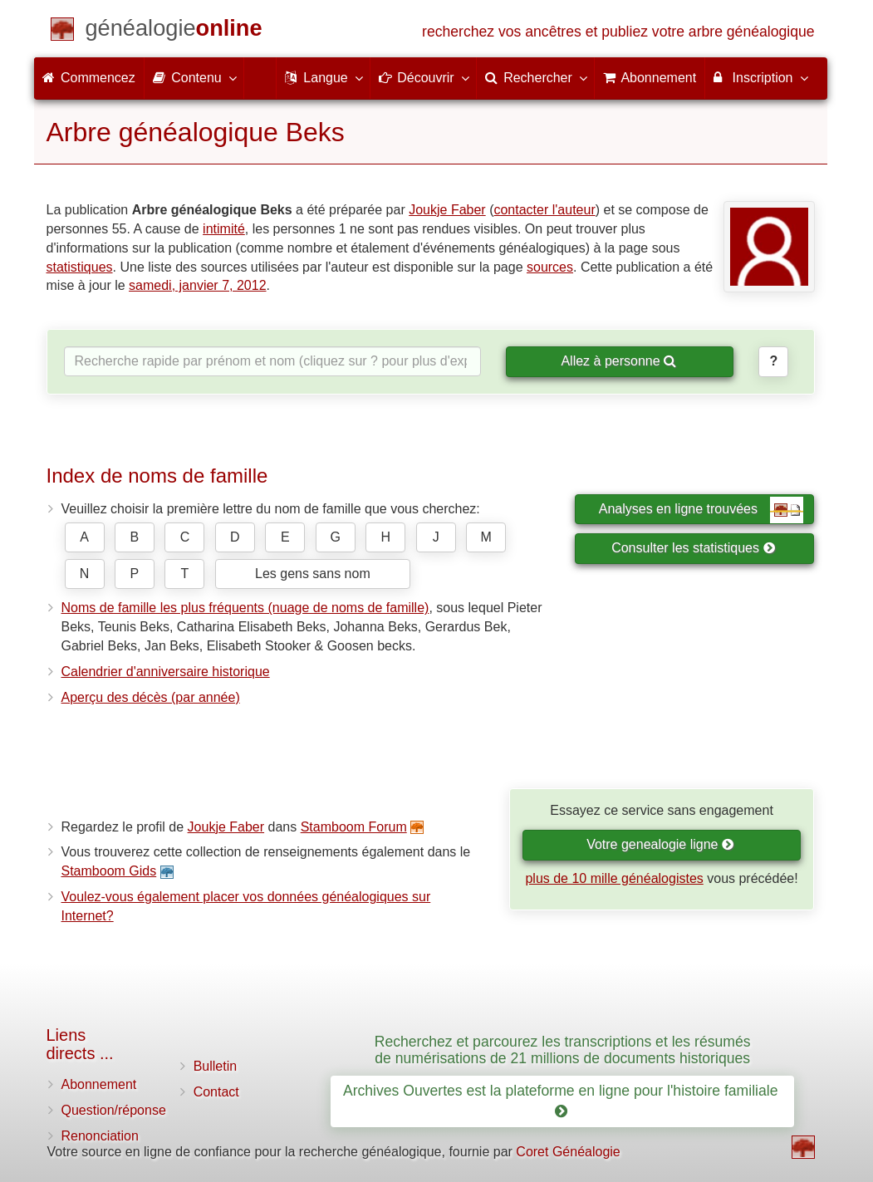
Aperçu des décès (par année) (150, 697)
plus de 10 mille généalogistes (614, 878)
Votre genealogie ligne (660, 844)
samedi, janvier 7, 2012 (197, 285)
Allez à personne (618, 361)
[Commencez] (174, 31)
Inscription (760, 77)
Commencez (88, 78)
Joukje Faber (447, 210)
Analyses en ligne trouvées (701, 510)
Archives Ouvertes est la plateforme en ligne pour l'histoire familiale (562, 1101)
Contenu (194, 77)
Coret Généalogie (568, 1152)
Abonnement (99, 1084)
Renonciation (100, 1136)
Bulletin (215, 1066)
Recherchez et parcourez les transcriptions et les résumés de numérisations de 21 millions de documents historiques (563, 1049)
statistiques (80, 267)
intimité (224, 229)
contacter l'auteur (544, 210)
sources (550, 267)
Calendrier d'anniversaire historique (165, 672)
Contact (216, 1092)
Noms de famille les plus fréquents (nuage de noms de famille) (245, 608)
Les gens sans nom (312, 573)
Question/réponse (113, 1110)
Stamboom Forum (354, 827)
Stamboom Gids (109, 871)
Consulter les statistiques (693, 548)
